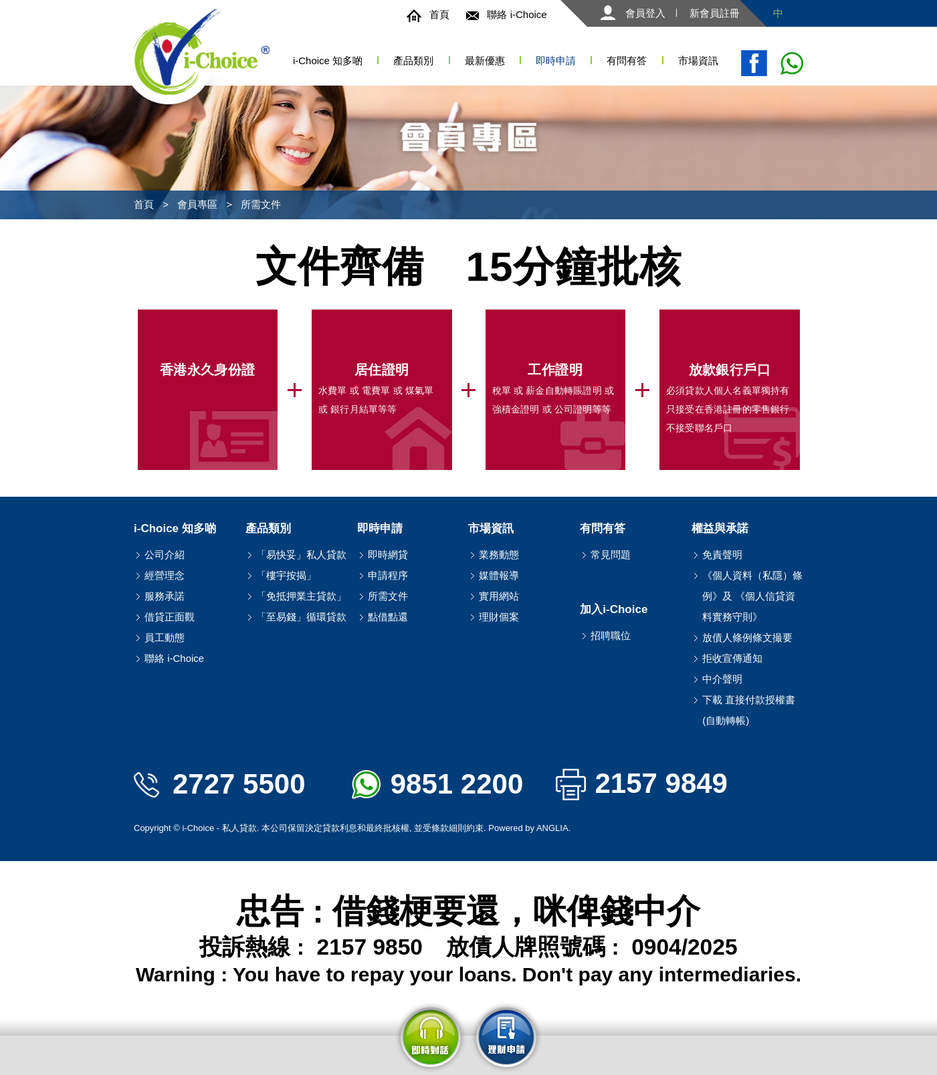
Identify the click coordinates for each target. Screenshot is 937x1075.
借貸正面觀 (169, 616)
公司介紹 (164, 554)
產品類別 (413, 60)
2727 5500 (220, 784)
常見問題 (611, 554)
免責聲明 (722, 554)
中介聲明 (722, 679)
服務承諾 (164, 596)
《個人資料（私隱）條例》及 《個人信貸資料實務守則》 (752, 596)
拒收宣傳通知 (732, 658)
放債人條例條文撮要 (747, 637)
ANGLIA (552, 828)
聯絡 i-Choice (506, 14)
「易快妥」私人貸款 (301, 554)
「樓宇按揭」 (286, 575)
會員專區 (197, 204)
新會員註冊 (715, 13)
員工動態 (164, 637)
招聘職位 (611, 635)
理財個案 (499, 616)
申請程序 (388, 575)
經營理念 (164, 575)
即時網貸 (388, 554)
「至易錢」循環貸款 (301, 616)
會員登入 (633, 13)
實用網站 (499, 596)
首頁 (428, 14)
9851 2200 (438, 784)
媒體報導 (499, 575)
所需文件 (261, 204)
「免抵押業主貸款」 (301, 596)
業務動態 (499, 554)
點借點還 (388, 616)
